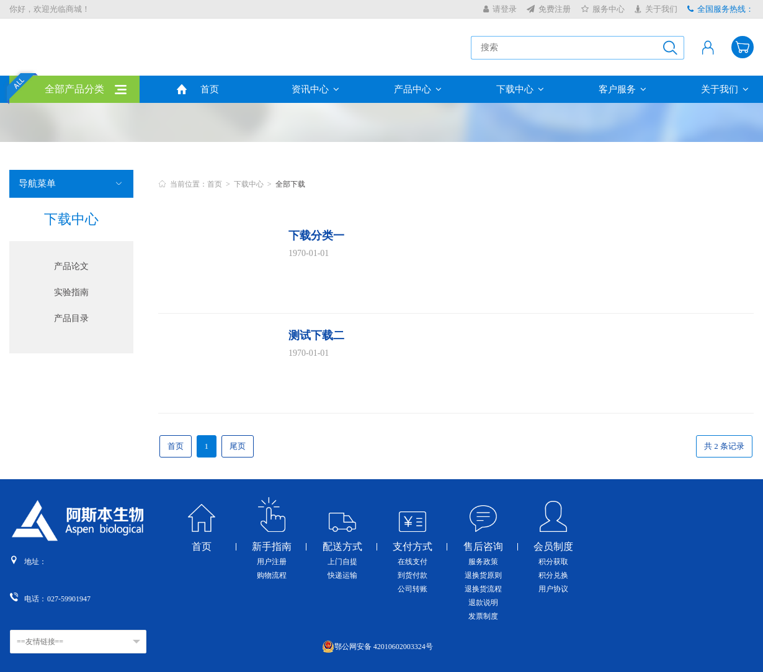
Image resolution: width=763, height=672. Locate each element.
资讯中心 (315, 89)
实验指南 (71, 292)
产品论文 (71, 266)
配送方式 (342, 546)
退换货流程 (483, 589)
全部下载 (290, 184)
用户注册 (272, 561)
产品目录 (71, 318)
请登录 (500, 9)
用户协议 (553, 589)
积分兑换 (553, 575)
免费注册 (549, 9)
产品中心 (418, 89)
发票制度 (483, 616)
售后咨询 (483, 546)
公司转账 (412, 589)
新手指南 (272, 546)
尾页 (238, 446)
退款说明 (483, 602)
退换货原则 (483, 575)
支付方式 (412, 546)
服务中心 (603, 9)
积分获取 (553, 561)
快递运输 (342, 575)
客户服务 (622, 89)
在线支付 (412, 561)
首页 (209, 89)
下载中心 (520, 89)
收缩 (754, 204)
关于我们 (656, 9)
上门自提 (342, 561)
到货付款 (412, 575)
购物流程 (272, 575)
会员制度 (553, 546)
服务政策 (483, 561)
